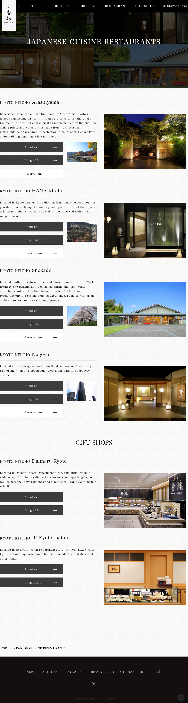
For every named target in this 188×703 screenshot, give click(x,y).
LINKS (143, 671)
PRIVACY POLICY (102, 671)
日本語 (157, 671)
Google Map (33, 160)
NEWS (31, 671)
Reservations (33, 173)
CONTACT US (74, 671)
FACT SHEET (50, 671)
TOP (4, 648)
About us (31, 147)
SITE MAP (127, 671)
